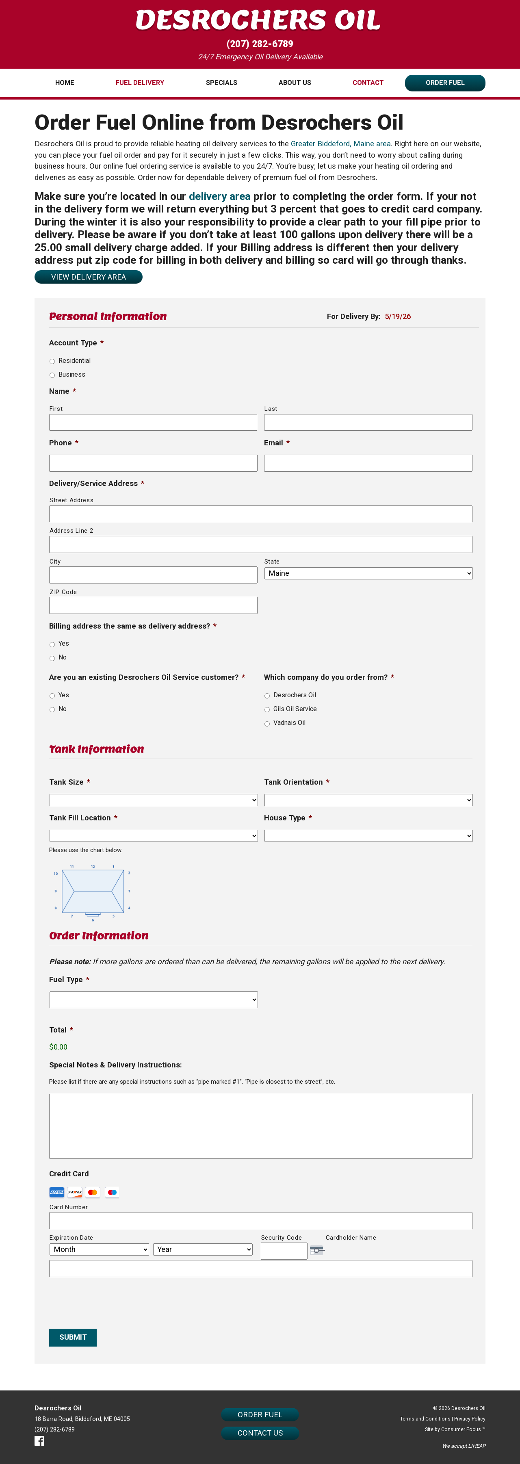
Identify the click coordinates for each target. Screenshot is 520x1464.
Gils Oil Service (295, 709)
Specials (221, 83)
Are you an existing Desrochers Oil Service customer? (147, 677)
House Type (288, 817)
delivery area (220, 196)
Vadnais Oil (289, 723)
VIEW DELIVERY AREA (88, 277)
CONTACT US (260, 1433)
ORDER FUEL (260, 1414)
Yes (63, 643)
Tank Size (69, 782)
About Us (295, 83)
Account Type (76, 342)
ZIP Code (63, 592)
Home (64, 83)
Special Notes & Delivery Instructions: (115, 1065)
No (62, 657)
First (56, 408)
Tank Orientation (296, 782)
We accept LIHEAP (463, 1446)
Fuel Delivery (140, 83)
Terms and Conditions (425, 1419)
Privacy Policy (469, 1419)
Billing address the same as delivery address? (133, 626)
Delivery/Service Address (96, 483)
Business (71, 374)
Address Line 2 (71, 530)
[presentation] (111, 1300)
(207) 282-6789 (260, 44)
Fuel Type (69, 979)
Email (277, 442)
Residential (74, 360)
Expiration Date (71, 1237)
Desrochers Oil (294, 695)
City (55, 561)
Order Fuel (445, 83)
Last (270, 408)
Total (61, 1030)
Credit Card (69, 1173)
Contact (368, 83)
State (272, 561)
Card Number (69, 1207)
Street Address (71, 500)
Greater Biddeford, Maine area (341, 143)
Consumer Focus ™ (463, 1429)
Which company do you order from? (329, 677)
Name (62, 391)
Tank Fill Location (83, 817)
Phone (63, 442)
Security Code (281, 1237)
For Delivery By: (354, 316)
